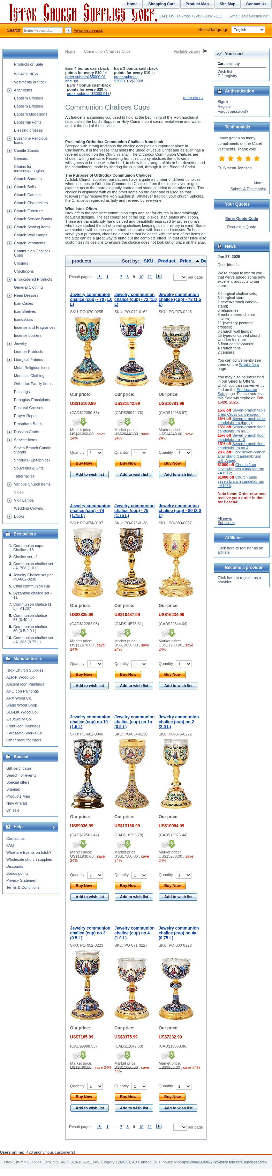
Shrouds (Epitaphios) (32, 460)
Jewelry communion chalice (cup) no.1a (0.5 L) (134, 722)
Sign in (223, 101)
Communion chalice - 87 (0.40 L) (31, 617)
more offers (193, 98)
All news (225, 518)
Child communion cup (31, 586)
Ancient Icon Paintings (25, 684)
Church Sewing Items (32, 227)
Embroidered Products (33, 279)
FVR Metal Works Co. (24, 733)
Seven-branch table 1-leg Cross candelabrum (242, 412)
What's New (249, 364)
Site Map (227, 4)
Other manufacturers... (25, 740)
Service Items (25, 440)
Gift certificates (19, 768)
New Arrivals (17, 803)
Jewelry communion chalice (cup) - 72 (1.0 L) (135, 299)
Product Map (197, 4)
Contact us (15, 838)
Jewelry (20, 343)
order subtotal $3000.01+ (88, 93)
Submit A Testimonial (248, 189)
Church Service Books (33, 219)
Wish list (225, 71)
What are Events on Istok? (28, 852)
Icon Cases (23, 303)
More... (260, 183)
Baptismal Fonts (27, 122)
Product (166, 261)
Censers (21, 158)
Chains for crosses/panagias (29, 168)
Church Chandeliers (31, 203)
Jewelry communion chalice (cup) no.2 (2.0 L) (179, 722)
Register (225, 106)
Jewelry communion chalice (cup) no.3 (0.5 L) (90, 933)
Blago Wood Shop (21, 705)
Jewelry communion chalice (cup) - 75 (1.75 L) (134, 510)
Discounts (14, 866)
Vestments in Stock (30, 82)
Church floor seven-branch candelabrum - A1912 (241, 469)
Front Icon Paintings (23, 726)
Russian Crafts (26, 432)
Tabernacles (24, 476)
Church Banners (28, 179)
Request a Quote (241, 227)
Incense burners (27, 335)
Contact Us (256, 4)
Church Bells (25, 187)
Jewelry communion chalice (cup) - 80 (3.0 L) (180, 510)
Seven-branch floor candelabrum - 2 (241, 437)
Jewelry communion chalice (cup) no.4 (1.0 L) (134, 933)
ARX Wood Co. (19, 698)
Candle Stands (26, 150)
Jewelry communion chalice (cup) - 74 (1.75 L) (90, 510)
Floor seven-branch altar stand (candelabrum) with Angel (241, 456)
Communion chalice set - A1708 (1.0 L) (33, 566)
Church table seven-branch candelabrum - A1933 (241, 481)
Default (208, 261)
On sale (13, 810)
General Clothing (28, 287)
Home (70, 51)
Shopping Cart (161, 4)
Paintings (22, 392)
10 (141, 277)
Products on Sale (28, 64)
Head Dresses (26, 295)
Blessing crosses (28, 130)
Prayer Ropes (25, 416)
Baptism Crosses (28, 98)
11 (150, 277)
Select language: (231, 29)
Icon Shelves (25, 311)
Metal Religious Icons (32, 367)
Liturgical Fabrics (28, 359)
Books (19, 516)
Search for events (21, 775)
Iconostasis (23, 319)
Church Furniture (28, 211)
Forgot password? (233, 111)
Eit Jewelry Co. (19, 719)
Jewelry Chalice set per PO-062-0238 (33, 577)
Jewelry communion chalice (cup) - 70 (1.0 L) (91, 299)
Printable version (187, 51)
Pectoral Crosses (28, 408)
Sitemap (13, 789)
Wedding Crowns (28, 508)
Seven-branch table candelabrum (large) (242, 420)
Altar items (23, 90)
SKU (148, 261)
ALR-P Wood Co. (21, 677)
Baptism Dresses (28, 106)
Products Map (18, 796)
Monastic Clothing (29, 375)
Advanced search (88, 30)
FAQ (10, 845)
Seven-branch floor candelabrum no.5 (241, 429)
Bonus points (17, 873)
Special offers (17, 782)
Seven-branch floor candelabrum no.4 (241, 446)
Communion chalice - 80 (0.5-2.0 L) (31, 628)
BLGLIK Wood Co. (22, 712)
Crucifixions (24, 271)
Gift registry (227, 76)
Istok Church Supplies (25, 670)
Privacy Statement (21, 880)
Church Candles (27, 195)
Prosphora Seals (28, 424)
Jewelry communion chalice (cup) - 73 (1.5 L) (180, 299)
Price (185, 261)
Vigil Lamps (24, 500)
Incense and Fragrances (34, 327)
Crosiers (21, 263)
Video (19, 492)
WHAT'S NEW (26, 74)
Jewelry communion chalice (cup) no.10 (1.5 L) (90, 722)
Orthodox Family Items (33, 384)
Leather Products (28, 351)
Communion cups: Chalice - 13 (28, 547)
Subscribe (226, 522)
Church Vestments (29, 243)
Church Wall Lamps (30, 235)
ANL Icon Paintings (22, 691)
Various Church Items (32, 484)
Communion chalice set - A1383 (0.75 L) (33, 640)
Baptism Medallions (30, 114)
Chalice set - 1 (25, 557)
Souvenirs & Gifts (29, 468)
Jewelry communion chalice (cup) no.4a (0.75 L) (179, 933)
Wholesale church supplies (29, 859)
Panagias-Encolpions (32, 400)
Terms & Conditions (22, 887)
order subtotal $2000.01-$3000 (128, 79)
